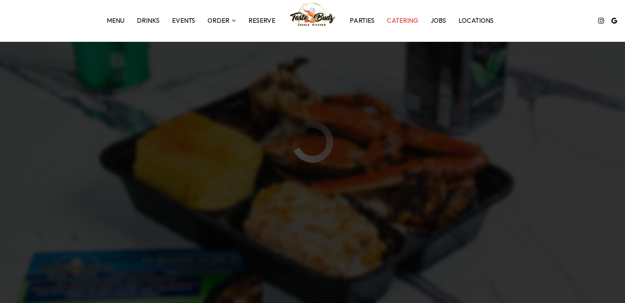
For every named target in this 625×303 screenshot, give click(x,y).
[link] (312, 14)
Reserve (261, 20)
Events (183, 20)
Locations (476, 20)
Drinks (148, 20)
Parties (362, 20)
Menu (115, 20)
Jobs (438, 20)
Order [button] (222, 20)
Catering (402, 20)
